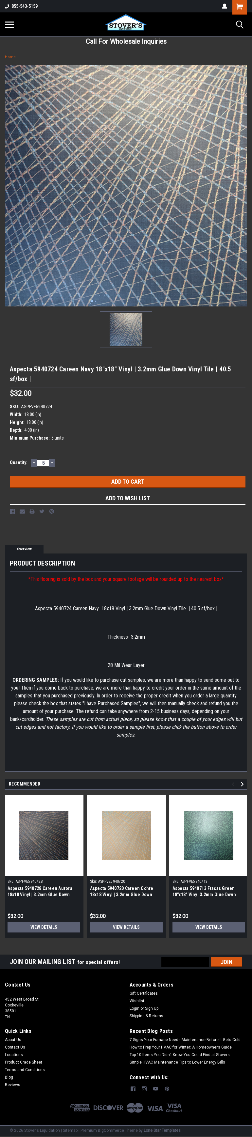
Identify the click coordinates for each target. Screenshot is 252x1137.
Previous (234, 784)
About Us (13, 1039)
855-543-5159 (21, 6)
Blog (9, 1077)
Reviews (12, 1084)
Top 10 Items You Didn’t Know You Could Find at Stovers (180, 1054)
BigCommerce (111, 1130)
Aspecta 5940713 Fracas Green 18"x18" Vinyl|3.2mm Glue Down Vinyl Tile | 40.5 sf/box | (204, 894)
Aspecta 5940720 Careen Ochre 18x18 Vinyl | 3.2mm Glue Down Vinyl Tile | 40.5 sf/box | (121, 894)
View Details (43, 927)
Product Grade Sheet (23, 1062)
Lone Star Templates (162, 1130)
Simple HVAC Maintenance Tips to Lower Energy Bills (177, 1062)
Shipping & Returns (146, 1016)
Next (243, 784)
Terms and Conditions (25, 1069)
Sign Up (151, 1008)
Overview (24, 549)
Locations (14, 1054)
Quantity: (18, 462)
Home (10, 57)
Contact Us (15, 1047)
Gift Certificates (144, 993)
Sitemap (70, 1130)
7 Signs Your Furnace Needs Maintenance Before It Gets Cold (185, 1039)
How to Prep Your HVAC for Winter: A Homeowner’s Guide (181, 1047)
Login (134, 1008)
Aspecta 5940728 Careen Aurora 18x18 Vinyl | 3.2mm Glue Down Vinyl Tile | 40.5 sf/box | (40, 894)
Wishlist (137, 1001)
